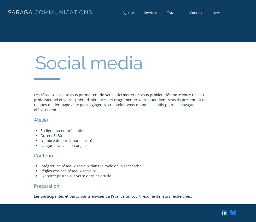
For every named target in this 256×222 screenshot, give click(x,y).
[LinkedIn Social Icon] (224, 212)
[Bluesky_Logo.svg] (233, 212)
